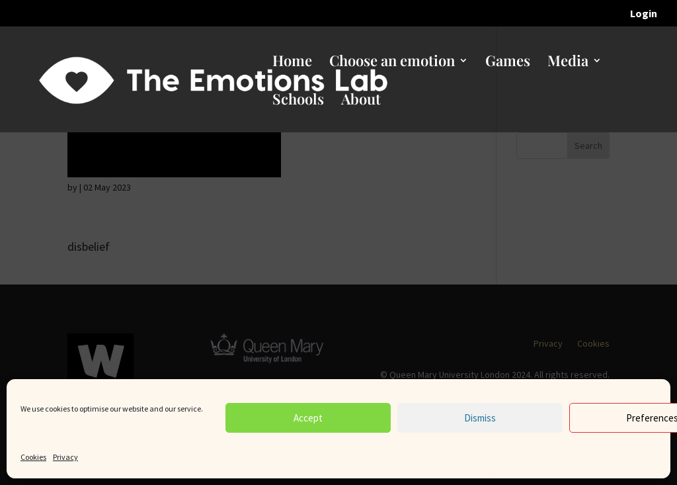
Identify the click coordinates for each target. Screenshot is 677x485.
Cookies (33, 457)
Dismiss (480, 418)
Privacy (65, 457)
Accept (308, 418)
